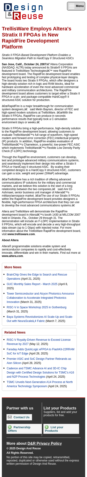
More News (13, 267)
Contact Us (18, 417)
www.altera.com (12, 256)
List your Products (54, 428)
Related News (15, 332)
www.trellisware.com (21, 234)
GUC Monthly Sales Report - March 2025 (32, 284)
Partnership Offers (19, 428)
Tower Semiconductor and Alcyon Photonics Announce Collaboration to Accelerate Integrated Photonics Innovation (40, 298)
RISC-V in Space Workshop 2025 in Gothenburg (36, 307)
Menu (76, 6)
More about (34, 443)
